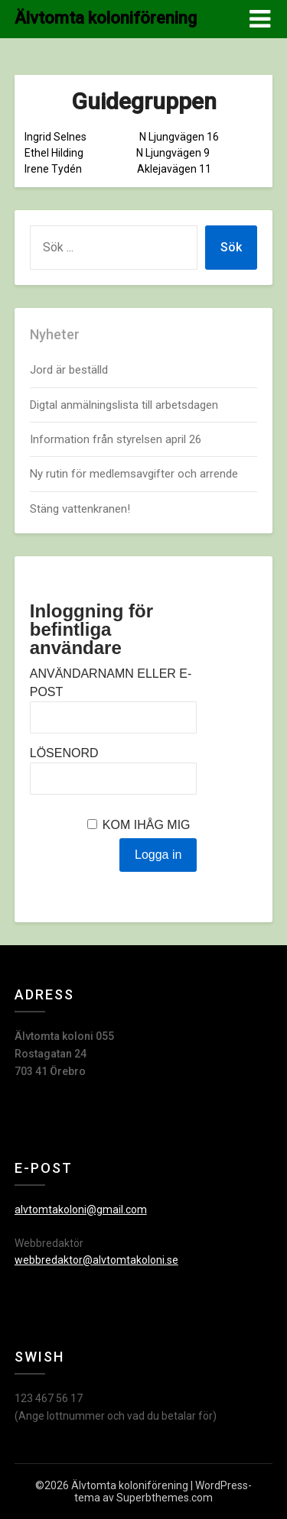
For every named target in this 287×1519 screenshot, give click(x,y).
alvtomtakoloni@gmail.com (81, 1209)
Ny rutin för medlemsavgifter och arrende (134, 474)
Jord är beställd (69, 370)
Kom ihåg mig (147, 824)
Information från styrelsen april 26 (115, 439)
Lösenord (64, 753)
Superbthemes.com (164, 1497)
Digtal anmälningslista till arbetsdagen (124, 405)
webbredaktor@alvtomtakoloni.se (96, 1260)
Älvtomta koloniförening (106, 18)
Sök (231, 247)
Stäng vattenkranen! (80, 509)
